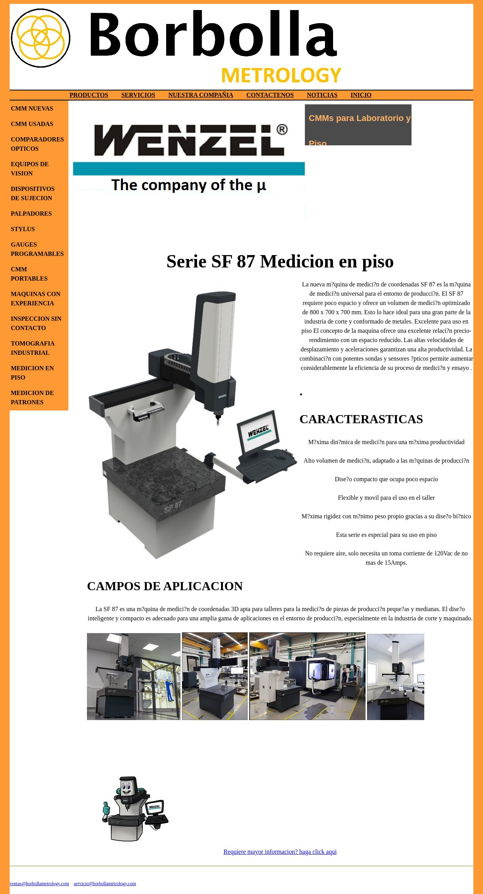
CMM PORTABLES (29, 274)
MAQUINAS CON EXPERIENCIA (35, 299)
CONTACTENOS (270, 95)
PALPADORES (31, 213)
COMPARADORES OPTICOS (37, 144)
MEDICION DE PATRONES (32, 397)
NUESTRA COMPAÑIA (200, 95)
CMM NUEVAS (32, 108)
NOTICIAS (322, 95)
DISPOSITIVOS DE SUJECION (33, 193)
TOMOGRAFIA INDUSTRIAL (32, 348)
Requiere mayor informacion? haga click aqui (280, 851)
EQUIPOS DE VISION (30, 169)
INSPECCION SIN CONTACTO (36, 323)
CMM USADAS (32, 124)
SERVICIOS (138, 95)
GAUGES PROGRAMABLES (37, 249)
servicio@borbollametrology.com (105, 883)
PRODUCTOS (89, 95)
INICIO (360, 95)
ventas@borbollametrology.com (39, 883)
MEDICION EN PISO (32, 373)
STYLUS (23, 229)
